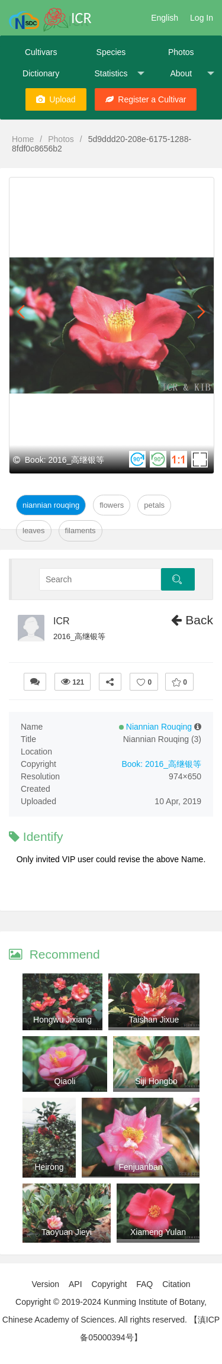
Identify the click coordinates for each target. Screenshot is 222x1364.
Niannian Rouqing (50, 505)
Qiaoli (65, 1081)
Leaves (33, 530)
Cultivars (41, 52)
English (164, 17)
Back (192, 620)
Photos (181, 52)
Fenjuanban (141, 1167)
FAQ (144, 1284)
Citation (176, 1284)
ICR (61, 621)
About (192, 74)
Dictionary (40, 73)
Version (45, 1284)
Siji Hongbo (156, 1081)
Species (111, 52)
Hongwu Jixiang (62, 1019)
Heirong (48, 1167)
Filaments (80, 530)
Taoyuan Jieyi (66, 1232)
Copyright (109, 1284)
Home (23, 139)
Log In (201, 17)
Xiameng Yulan (158, 1232)
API (75, 1284)
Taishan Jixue (154, 1019)
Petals (154, 505)
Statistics (119, 74)
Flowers (111, 505)
